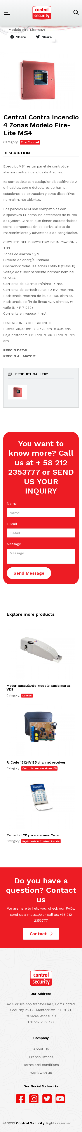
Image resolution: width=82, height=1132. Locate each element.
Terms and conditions (41, 1065)
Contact (41, 933)
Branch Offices (41, 1057)
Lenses (27, 695)
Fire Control (30, 142)
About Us (41, 1049)
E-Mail (12, 524)
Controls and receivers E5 (39, 768)
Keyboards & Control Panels (41, 841)
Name (12, 503)
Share (18, 37)
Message (14, 544)
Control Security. (30, 1123)
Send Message (29, 573)
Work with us (41, 1073)
